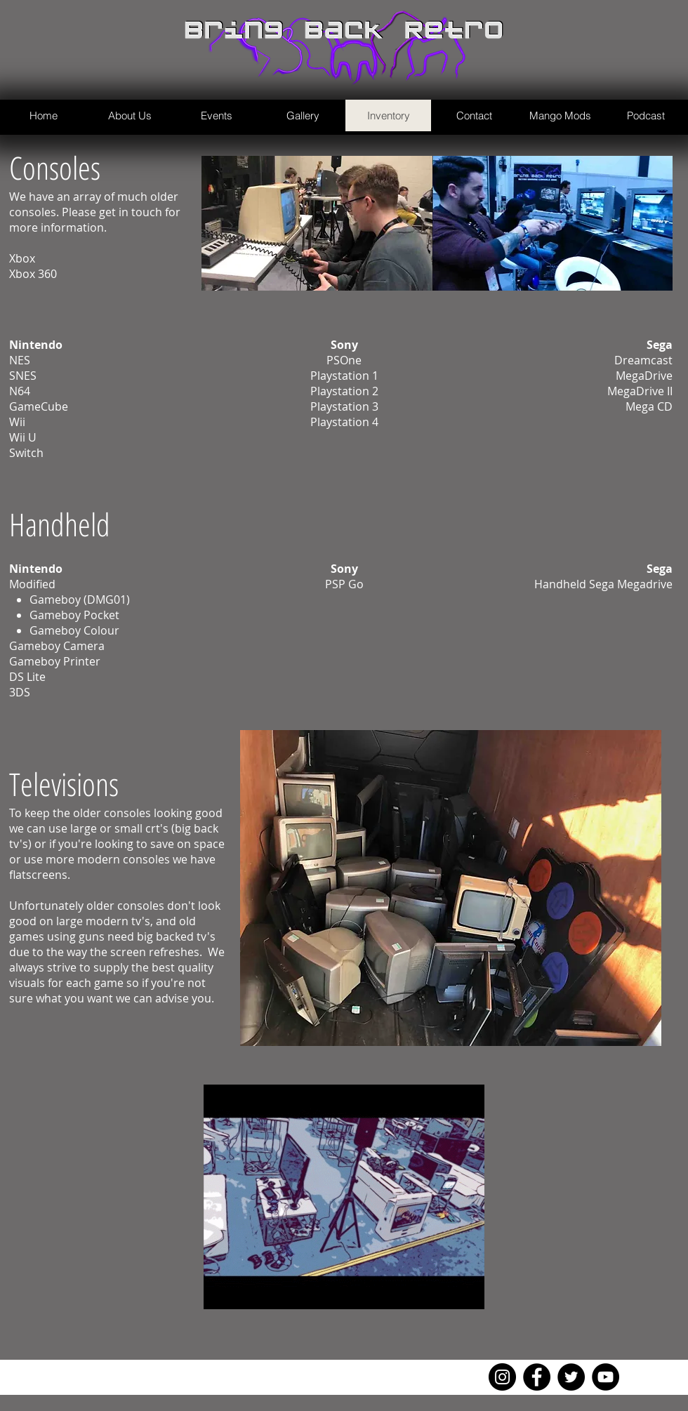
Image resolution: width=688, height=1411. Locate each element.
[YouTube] (605, 1377)
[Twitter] (571, 1377)
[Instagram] (502, 1377)
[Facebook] (536, 1377)
